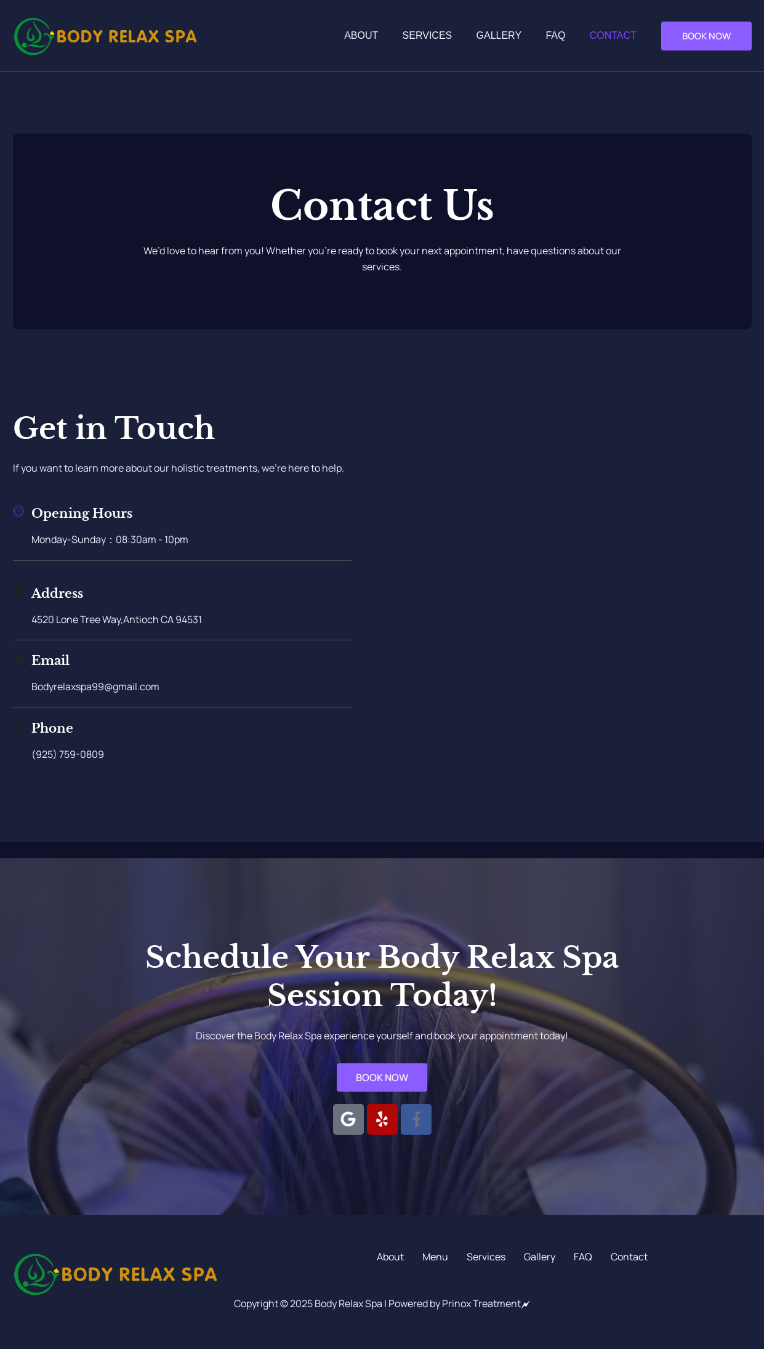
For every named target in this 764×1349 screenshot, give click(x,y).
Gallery (510, 35)
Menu (435, 1257)
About (381, 35)
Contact (615, 35)
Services (443, 35)
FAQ (562, 35)
